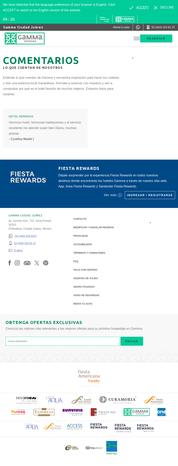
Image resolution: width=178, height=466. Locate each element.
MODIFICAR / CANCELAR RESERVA (93, 227)
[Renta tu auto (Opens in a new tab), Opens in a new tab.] (121, 27)
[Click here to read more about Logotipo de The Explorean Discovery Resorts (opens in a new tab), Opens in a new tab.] (44, 412)
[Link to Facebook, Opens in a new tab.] (9, 263)
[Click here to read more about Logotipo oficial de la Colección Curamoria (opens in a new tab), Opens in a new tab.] (117, 400)
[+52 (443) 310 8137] (22, 236)
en (13, 19)
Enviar (131, 341)
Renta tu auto (82, 303)
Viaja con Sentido (85, 270)
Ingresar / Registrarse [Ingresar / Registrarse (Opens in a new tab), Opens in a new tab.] (150, 195)
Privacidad (80, 235)
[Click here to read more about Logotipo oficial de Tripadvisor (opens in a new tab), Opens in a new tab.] (94, 448)
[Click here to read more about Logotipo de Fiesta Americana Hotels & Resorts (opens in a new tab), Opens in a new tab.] (153, 400)
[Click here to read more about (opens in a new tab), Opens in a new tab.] (26, 400)
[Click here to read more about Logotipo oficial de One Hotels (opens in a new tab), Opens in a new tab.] (162, 412)
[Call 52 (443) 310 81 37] (160, 27)
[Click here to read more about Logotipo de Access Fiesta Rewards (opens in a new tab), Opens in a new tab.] (74, 426)
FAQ (75, 261)
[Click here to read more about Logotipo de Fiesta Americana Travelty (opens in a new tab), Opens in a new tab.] (89, 376)
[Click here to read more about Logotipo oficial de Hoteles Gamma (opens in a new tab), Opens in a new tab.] (137, 412)
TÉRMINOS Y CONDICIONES (89, 253)
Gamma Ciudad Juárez (23, 27)
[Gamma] (125, 19)
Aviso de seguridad (86, 295)
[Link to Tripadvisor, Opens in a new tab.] (27, 263)
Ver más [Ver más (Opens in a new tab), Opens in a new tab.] (113, 195)
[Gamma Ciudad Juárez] (28, 38)
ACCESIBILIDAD (82, 244)
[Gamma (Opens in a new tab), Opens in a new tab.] (104, 19)
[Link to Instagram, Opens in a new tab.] (17, 263)
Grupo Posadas (83, 286)
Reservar (156, 38)
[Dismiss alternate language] (164, 7)
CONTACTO (80, 219)
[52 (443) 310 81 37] (22, 243)
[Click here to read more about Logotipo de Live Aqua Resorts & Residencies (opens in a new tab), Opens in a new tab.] (55, 400)
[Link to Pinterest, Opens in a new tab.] (45, 263)
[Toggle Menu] (137, 38)
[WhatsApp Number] (138, 27)
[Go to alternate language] (139, 7)
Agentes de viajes (85, 278)
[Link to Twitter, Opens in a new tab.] (36, 263)
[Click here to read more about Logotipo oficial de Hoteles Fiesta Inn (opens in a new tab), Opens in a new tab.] (103, 412)
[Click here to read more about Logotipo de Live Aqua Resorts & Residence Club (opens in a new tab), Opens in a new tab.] (31, 426)
